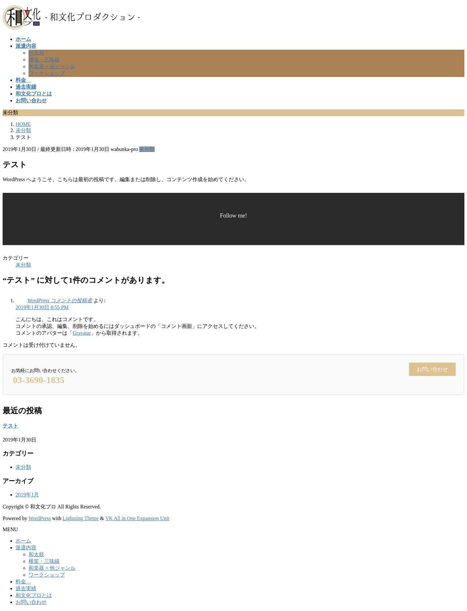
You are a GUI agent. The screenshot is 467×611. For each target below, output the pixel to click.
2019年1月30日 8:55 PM (42, 307)
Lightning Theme (81, 518)
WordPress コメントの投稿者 (59, 300)
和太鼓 (36, 53)
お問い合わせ (31, 602)
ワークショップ (47, 73)
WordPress (40, 518)
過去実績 (26, 588)
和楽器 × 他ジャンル (52, 66)
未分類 (147, 149)
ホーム (23, 540)
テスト (10, 426)
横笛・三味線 (44, 59)
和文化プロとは (34, 595)
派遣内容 (26, 547)
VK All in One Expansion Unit (137, 518)
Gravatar (82, 333)
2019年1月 (27, 494)
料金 (23, 581)
